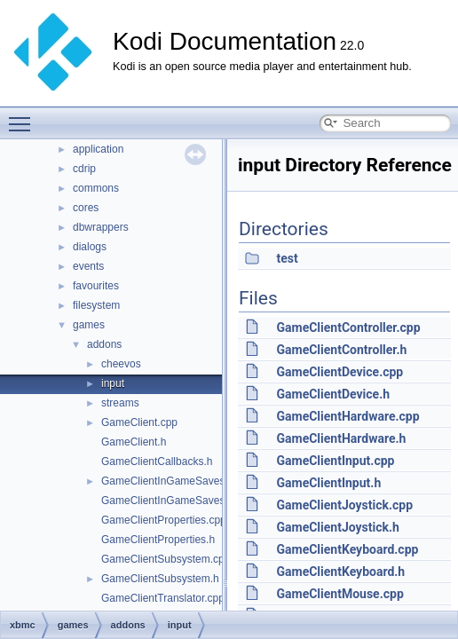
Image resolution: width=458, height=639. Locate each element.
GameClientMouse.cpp (339, 594)
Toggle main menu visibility (24, 116)
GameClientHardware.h (341, 438)
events (88, 266)
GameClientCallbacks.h (156, 461)
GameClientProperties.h (158, 539)
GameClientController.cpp (348, 327)
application (98, 149)
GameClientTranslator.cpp (163, 598)
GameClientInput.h (328, 483)
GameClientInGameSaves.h (167, 500)
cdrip (84, 168)
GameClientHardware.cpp (347, 416)
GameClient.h (133, 442)
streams (120, 403)
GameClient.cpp (139, 422)
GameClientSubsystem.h (160, 578)
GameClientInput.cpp (335, 461)
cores (86, 207)
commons (96, 188)
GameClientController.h (341, 350)
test (286, 258)
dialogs (90, 247)
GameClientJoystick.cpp (344, 505)
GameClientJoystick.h (337, 527)
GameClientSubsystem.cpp (165, 559)
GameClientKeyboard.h (340, 571)
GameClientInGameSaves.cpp (173, 481)
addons (104, 344)
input (112, 383)
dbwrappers (101, 227)
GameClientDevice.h (333, 394)
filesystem (96, 305)
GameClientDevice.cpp (339, 372)
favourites (96, 286)
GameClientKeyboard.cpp (347, 549)
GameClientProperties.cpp (163, 520)
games (89, 325)
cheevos (121, 364)
